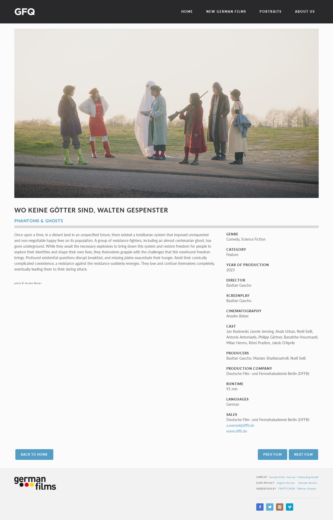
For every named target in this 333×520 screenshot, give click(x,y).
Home (187, 12)
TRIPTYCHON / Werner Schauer (297, 488)
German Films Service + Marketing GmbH (294, 477)
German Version (307, 482)
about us (305, 12)
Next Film (303, 454)
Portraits (271, 12)
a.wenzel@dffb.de (240, 425)
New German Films (226, 12)
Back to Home (34, 454)
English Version (286, 482)
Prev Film (272, 454)
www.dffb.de (236, 431)
